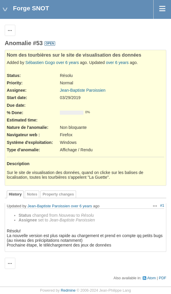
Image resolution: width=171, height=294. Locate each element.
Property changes (58, 194)
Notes (32, 194)
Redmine (68, 290)
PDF (162, 278)
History (15, 194)
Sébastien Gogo (40, 62)
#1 (162, 205)
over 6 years (67, 62)
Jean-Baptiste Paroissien (83, 90)
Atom (151, 278)
